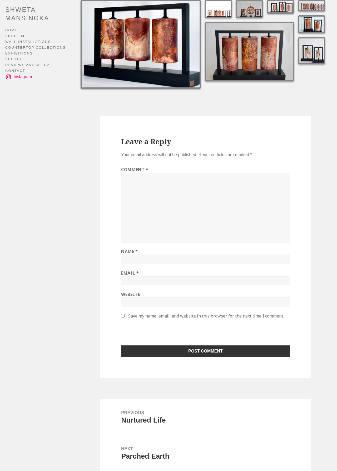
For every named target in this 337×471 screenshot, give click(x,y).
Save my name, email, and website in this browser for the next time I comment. (206, 316)
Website (130, 294)
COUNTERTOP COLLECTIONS (35, 47)
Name (129, 251)
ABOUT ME (16, 36)
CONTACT (15, 71)
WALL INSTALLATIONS (28, 42)
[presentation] (157, 334)
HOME (11, 30)
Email (130, 273)
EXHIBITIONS (19, 53)
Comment (134, 169)
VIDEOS (13, 59)
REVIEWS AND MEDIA (27, 65)
